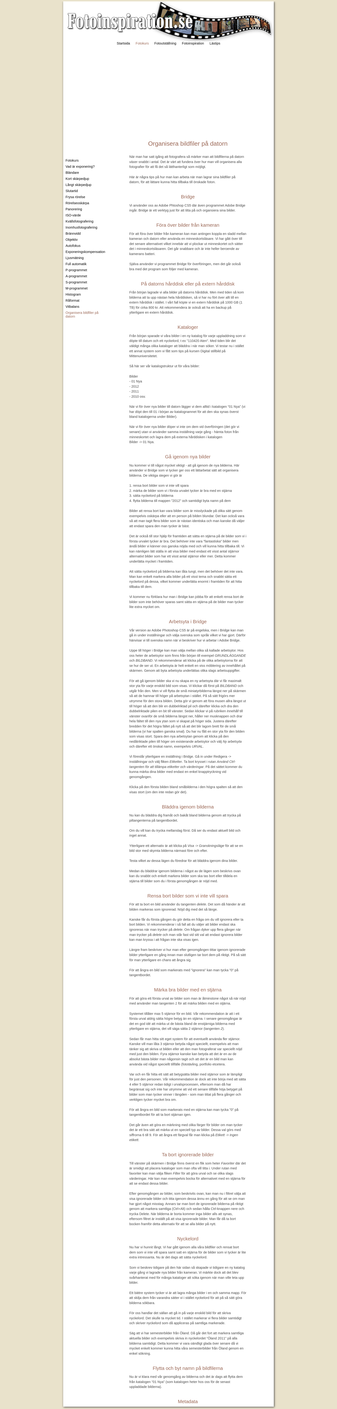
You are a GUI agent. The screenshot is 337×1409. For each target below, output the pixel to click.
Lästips (215, 43)
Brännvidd (73, 233)
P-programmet (76, 270)
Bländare (72, 172)
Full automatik (76, 264)
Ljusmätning (75, 258)
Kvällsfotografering (79, 221)
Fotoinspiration (193, 43)
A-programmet (76, 276)
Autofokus (73, 246)
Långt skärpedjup (78, 185)
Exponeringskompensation (85, 252)
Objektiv (72, 239)
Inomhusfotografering (81, 227)
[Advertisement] (168, 91)
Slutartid (72, 191)
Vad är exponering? (80, 166)
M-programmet (77, 288)
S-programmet (76, 282)
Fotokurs (142, 43)
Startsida (123, 43)
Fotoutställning (165, 43)
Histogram (73, 294)
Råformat (72, 300)
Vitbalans (72, 306)
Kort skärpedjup (77, 179)
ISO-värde (73, 215)
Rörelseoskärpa (77, 203)
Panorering (74, 209)
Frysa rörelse (75, 197)
